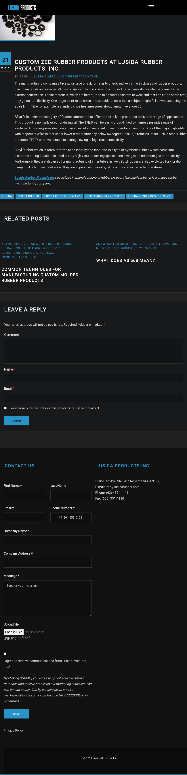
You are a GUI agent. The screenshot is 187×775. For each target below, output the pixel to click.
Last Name (58, 486)
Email (9, 388)
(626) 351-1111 (117, 492)
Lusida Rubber (45, 76)
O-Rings (151, 248)
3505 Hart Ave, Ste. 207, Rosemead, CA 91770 (128, 481)
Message (11, 576)
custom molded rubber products (49, 243)
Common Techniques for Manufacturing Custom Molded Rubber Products (40, 275)
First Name (13, 486)
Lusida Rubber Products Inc (34, 177)
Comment (11, 335)
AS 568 (101, 243)
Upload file (11, 624)
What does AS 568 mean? (125, 260)
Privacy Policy (14, 730)
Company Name (16, 531)
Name (9, 369)
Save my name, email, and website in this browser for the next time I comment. (54, 408)
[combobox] (56, 517)
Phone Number (62, 508)
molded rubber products (115, 248)
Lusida (7, 196)
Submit (16, 714)
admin (22, 76)
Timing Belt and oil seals (20, 257)
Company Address (18, 553)
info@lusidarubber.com (123, 487)
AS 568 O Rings (11, 243)
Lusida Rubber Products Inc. (78, 76)
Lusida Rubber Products (104, 196)
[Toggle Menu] (151, 7)
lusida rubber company (62, 196)
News (49, 252)
